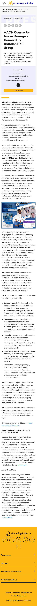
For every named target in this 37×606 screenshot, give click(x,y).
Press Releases (11, 10)
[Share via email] (16, 25)
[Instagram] (18, 546)
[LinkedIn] (18, 539)
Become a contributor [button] (18, 571)
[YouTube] (25, 539)
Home (3, 10)
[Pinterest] (32, 539)
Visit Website (19, 90)
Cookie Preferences (18, 596)
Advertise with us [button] (18, 580)
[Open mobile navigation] (4, 3)
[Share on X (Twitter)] (9, 25)
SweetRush (8, 518)
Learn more (22, 465)
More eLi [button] (18, 563)
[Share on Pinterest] (20, 25)
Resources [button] (18, 555)
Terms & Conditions (12, 592)
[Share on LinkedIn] (12, 25)
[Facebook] (5, 539)
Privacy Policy (26, 592)
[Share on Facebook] (5, 25)
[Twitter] (11, 539)
